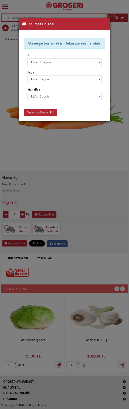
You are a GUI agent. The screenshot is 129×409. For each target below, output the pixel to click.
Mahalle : (33, 89)
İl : (29, 55)
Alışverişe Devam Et (40, 112)
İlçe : (30, 72)
